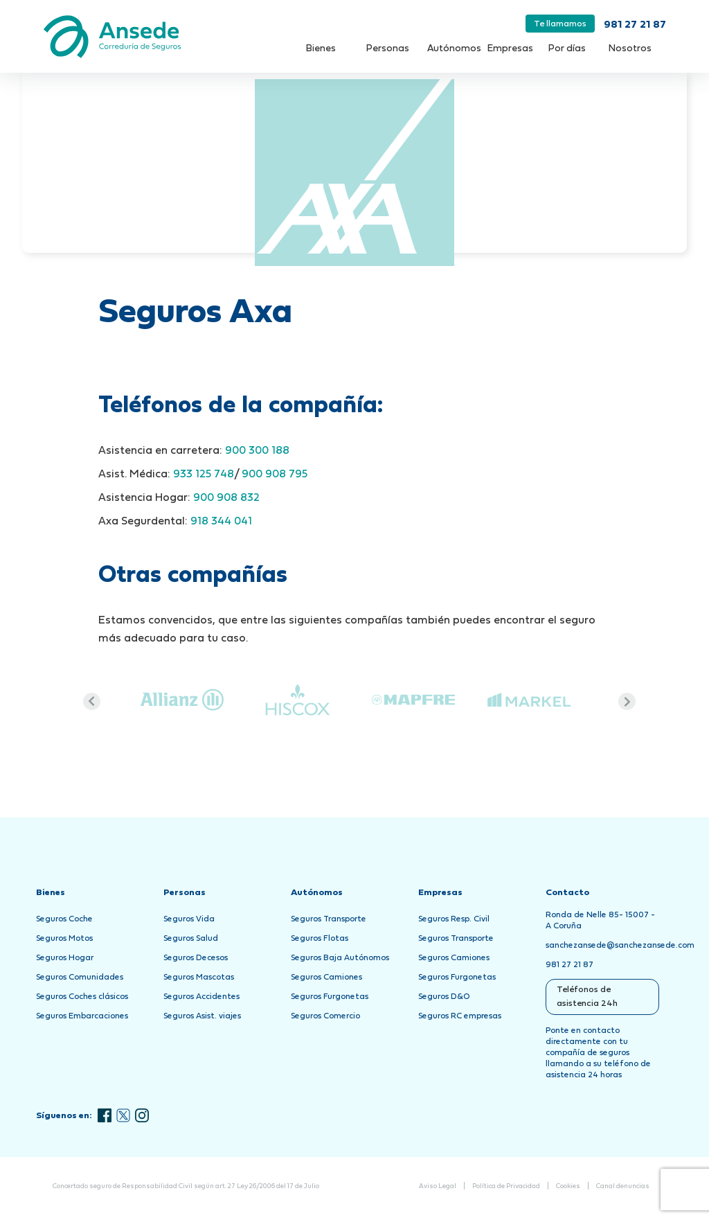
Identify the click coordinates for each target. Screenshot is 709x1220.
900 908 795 (273, 474)
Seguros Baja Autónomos (340, 958)
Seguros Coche (64, 919)
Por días (567, 48)
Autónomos (454, 48)
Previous (91, 701)
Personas (387, 48)
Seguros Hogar (64, 958)
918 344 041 (221, 522)
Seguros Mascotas (198, 977)
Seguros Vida (189, 919)
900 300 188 (257, 451)
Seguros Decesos (195, 958)
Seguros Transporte (328, 919)
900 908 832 (226, 498)
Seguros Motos (64, 938)
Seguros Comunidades (79, 977)
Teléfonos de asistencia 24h (587, 997)
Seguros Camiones (326, 977)
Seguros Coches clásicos (82, 996)
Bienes (321, 48)
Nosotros (630, 48)
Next (627, 701)
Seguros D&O (444, 996)
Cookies (568, 1186)
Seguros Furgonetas (329, 996)
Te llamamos (560, 24)
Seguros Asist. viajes (202, 1016)
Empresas (510, 48)
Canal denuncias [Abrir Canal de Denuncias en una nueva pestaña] (622, 1186)
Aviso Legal (437, 1186)
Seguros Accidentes (201, 996)
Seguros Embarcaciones (82, 1016)
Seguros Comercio (325, 1016)
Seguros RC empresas (459, 1016)
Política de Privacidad (506, 1186)
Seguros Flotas (319, 938)
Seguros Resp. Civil (454, 919)
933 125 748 (203, 474)
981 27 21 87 (635, 25)
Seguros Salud (190, 938)
